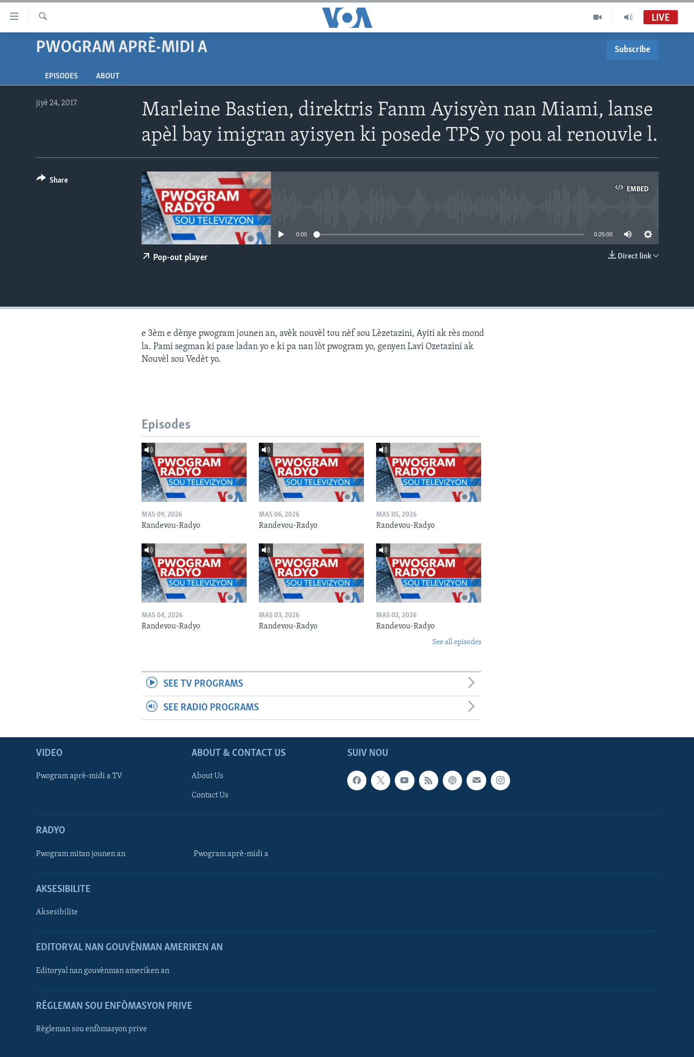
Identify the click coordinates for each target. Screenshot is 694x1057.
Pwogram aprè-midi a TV (79, 777)
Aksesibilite (57, 913)
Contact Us (210, 796)
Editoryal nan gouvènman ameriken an (102, 971)
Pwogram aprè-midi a (231, 854)
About (107, 76)
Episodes (61, 76)
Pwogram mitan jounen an (80, 854)
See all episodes (456, 642)
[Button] (52, 182)
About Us (207, 777)
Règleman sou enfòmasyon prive (91, 1029)
